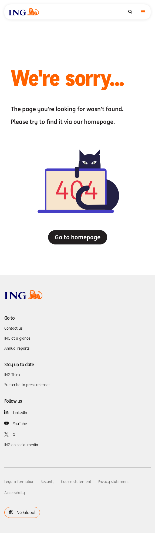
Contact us (13, 328)
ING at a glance (17, 338)
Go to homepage (77, 237)
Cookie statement (76, 481)
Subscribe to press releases (27, 384)
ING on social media (21, 444)
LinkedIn (20, 412)
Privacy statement (113, 481)
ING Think (12, 374)
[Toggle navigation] (143, 12)
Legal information (19, 481)
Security (48, 481)
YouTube (20, 423)
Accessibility (14, 492)
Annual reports (16, 348)
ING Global (22, 512)
